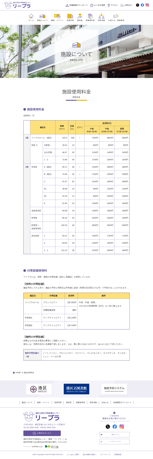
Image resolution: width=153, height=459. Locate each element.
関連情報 (117, 455)
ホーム (31, 20)
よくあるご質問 (73, 455)
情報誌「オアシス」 (117, 435)
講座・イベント (57, 20)
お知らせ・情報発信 (116, 20)
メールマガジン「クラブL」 (116, 444)
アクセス (114, 5)
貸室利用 (70, 20)
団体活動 (101, 20)
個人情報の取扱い (89, 455)
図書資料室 (90, 20)
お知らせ (105, 402)
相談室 (80, 20)
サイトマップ (105, 455)
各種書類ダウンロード (78, 5)
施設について (42, 20)
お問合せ (128, 5)
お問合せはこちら (46, 433)
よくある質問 (99, 5)
